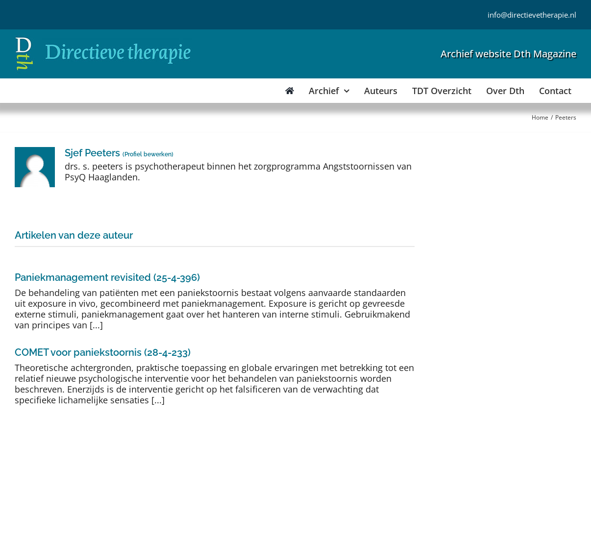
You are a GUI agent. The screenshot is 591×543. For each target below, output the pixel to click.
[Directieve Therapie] (103, 39)
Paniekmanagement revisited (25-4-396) (107, 277)
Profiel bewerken (148, 154)
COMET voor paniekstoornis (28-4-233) (103, 352)
